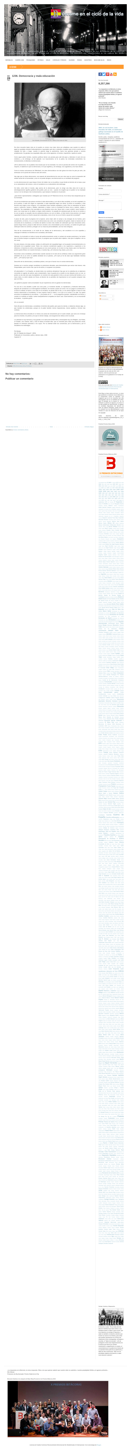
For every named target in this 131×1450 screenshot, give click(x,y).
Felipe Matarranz (102, 757)
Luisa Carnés (109, 988)
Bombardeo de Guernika (117, 614)
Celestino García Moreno (104, 664)
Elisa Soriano (102, 727)
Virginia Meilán (112, 1238)
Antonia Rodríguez (119, 560)
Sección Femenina (109, 1187)
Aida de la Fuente (116, 510)
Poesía (120, 1116)
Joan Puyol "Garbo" (107, 863)
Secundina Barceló (119, 1187)
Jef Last (107, 856)
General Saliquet (120, 802)
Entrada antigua (89, 427)
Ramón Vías (121, 1148)
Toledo (118, 1210)
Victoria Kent (110, 1234)
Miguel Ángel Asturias (104, 1061)
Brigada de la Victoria (113, 621)
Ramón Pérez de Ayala (118, 1144)
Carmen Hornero (115, 648)
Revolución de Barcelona (105, 1160)
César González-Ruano (115, 666)
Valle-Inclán (113, 1222)
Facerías (100, 752)
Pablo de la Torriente (105, 1091)
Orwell (100, 1089)
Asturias (109, 581)
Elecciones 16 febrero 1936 (107, 724)
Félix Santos (110, 761)
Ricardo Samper (103, 1166)
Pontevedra (111, 1118)
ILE (105, 840)
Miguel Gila (101, 1063)
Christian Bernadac (114, 671)
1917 (114, 486)
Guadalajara (102, 815)
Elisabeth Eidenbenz (110, 727)
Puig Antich (113, 1125)
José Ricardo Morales (109, 910)
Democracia (19, 366)
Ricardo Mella (120, 1164)
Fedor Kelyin (114, 756)
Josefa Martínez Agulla (104, 914)
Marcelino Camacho (104, 1013)
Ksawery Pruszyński (116, 953)
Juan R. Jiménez (104, 939)
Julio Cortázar (111, 951)
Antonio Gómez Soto (109, 565)
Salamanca (110, 1180)
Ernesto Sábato (116, 743)
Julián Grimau (113, 947)
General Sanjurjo (103, 803)
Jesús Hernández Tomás (113, 859)
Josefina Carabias (104, 916)
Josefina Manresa (108, 917)
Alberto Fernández (115, 512)
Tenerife (117, 1201)
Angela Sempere (107, 553)
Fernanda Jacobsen (107, 763)
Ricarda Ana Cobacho (109, 1164)
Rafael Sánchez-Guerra (108, 1136)
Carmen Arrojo (120, 641)
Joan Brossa (111, 861)
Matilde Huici (102, 1050)
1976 (119, 498)
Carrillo (113, 653)
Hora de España (111, 831)
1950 (116, 493)
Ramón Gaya (111, 1141)
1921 (122, 486)
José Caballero (102, 882)
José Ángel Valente (116, 877)
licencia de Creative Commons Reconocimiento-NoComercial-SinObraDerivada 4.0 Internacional (111, 386)
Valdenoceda (120, 1218)
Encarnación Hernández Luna (109, 736)
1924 (105, 487)
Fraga (109, 771)
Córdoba (116, 690)
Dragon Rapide (112, 713)
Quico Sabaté (120, 1127)
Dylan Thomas (106, 715)
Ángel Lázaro (117, 546)
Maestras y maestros (110, 990)
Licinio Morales (102, 973)
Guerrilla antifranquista (112, 817)
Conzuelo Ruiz (102, 690)
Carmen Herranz (106, 648)
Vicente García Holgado (113, 1227)
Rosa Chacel (120, 1174)
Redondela (105, 1153)
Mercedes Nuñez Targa (117, 1057)
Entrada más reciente (12, 427)
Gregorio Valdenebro (119, 812)
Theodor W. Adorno (114, 1208)
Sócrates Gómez (120, 1192)
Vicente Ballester (103, 1227)
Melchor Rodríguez (107, 1055)
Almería (115, 526)
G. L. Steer (104, 789)
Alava (122, 510)
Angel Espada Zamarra (118, 544)
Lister (100, 974)
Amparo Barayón (120, 533)
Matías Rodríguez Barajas (118, 1048)
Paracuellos (112, 1094)
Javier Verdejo (115, 854)
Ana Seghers (113, 539)
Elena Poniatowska (112, 726)
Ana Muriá (110, 537)
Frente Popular (111, 786)
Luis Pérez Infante (107, 985)
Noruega (122, 1082)
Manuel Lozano (107, 1003)
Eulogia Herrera (109, 748)
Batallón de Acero (119, 600)
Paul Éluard (117, 1098)
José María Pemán (103, 903)
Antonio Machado (103, 567)
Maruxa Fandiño (108, 1045)
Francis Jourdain (105, 773)
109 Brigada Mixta (103, 482)
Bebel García (120, 602)
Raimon (100, 1137)
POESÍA (79, 60)
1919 (117, 486)
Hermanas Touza (114, 826)
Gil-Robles (101, 807)
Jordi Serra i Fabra (103, 872)
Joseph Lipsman (120, 919)
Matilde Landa (108, 1050)
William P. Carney (114, 1240)
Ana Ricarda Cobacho (104, 539)
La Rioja (111, 956)
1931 (100, 489)
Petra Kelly (108, 1110)
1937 (122, 489)
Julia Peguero (111, 946)
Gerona (122, 805)
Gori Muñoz (104, 810)
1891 (103, 484)
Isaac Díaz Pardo (116, 844)
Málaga (101, 992)
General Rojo (111, 802)
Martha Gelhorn (116, 1040)
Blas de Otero (116, 609)
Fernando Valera (119, 766)
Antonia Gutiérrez (103, 560)
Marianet (116, 1036)
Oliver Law (109, 1086)
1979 (102, 500)
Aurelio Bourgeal (116, 583)
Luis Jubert (118, 983)
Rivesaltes (101, 1167)
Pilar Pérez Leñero (119, 1114)
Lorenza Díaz (120, 974)
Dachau (122, 697)
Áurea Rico (121, 581)
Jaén (122, 849)
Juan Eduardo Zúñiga (109, 928)
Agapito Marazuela (116, 507)
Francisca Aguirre (114, 773)
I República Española (109, 835)
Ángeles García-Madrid (118, 553)
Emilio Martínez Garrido (118, 733)
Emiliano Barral (115, 731)
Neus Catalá (117, 1077)
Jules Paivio (104, 946)
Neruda (105, 1077)
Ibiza (122, 835)
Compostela (101, 681)
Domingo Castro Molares (118, 710)
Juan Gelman (120, 930)
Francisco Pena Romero (108, 782)
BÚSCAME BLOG (99, 60)
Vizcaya (119, 1238)
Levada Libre (107, 967)
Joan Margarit (117, 861)
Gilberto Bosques (107, 807)
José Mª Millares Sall (116, 896)
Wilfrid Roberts (106, 1240)
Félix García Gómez (112, 757)
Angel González (109, 546)
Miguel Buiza (113, 1061)
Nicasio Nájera (105, 1079)
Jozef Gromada (117, 921)
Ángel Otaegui (117, 547)
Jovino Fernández (109, 921)
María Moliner (116, 1029)
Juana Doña (108, 942)
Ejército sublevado (116, 720)
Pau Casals (111, 1098)
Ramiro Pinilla (114, 1137)
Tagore (116, 1199)
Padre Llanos (121, 1093)
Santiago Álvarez (111, 1183)
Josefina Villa (117, 917)
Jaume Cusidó (109, 854)
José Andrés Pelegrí (106, 877)
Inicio (51, 427)
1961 (100, 496)
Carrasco (101, 653)
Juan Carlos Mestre (116, 924)
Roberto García (106, 1169)
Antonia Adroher (112, 558)
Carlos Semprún (116, 639)
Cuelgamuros (102, 697)
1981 (105, 500)
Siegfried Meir (106, 1190)
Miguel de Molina (120, 1061)
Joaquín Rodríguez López (108, 868)
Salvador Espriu (110, 1181)
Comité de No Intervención (109, 680)
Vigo (112, 1236)
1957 (112, 495)
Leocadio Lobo (116, 960)
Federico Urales (106, 756)
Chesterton (117, 669)
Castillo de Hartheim (107, 660)
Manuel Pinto (108, 1006)
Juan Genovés (102, 931)
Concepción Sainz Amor (118, 681)
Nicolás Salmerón (114, 1080)
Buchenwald (111, 623)
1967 (117, 496)
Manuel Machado (115, 1003)
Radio (113, 1128)
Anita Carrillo (120, 554)
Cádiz (100, 627)
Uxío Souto (114, 1218)
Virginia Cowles (105, 1238)
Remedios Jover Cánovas (115, 1153)
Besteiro (112, 607)
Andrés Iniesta (102, 544)
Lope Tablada (110, 974)
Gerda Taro (117, 805)
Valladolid (106, 1222)
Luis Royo (113, 987)
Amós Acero (112, 533)
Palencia (101, 1094)
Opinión (101, 1087)
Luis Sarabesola (120, 987)
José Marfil (121, 900)
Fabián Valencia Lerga (118, 750)
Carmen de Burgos (115, 644)
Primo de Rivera (119, 1121)
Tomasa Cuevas (103, 1213)
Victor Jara (113, 1232)
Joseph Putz (101, 921)
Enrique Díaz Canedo (115, 738)
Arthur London (120, 576)
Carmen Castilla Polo (111, 643)
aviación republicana (118, 586)
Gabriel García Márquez (113, 791)
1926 (111, 487)
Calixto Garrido (105, 627)
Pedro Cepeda (120, 1100)
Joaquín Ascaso (102, 865)
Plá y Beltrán (113, 1116)
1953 (100, 495)
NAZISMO (72, 60)
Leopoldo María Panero (114, 965)
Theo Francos (106, 1208)
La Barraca (106, 954)
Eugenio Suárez (120, 747)
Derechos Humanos (111, 701)
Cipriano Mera (102, 673)
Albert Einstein (106, 512)
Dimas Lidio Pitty (107, 704)
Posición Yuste (102, 1120)
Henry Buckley (102, 824)
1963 (105, 496)
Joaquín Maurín (116, 866)
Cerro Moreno (106, 666)
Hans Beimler (117, 820)
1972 (106, 498)
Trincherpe (108, 1215)
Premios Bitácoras (119, 1120)
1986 (111, 500)
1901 (105, 484)
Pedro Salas (117, 1105)
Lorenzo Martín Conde (104, 976)
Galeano (115, 793)
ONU (122, 1086)
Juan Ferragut (117, 928)
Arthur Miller (101, 577)
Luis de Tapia (118, 981)
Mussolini (108, 1073)
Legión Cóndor (108, 960)
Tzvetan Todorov (115, 1217)
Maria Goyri (105, 1024)
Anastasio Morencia (114, 540)
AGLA (122, 507)
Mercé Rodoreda (107, 1057)
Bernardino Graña (102, 605)
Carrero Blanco (106, 653)
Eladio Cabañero (119, 722)
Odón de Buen (116, 1084)
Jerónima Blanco (115, 856)
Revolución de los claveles (118, 1160)
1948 (109, 493)
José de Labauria (117, 884)
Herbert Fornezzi (110, 824)
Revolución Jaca (103, 1162)
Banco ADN (110, 590)
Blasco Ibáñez (107, 611)
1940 (108, 491)
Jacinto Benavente (108, 849)
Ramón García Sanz (103, 1141)
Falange (105, 752)
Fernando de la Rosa (103, 764)
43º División (111, 502)
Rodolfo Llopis (120, 1169)
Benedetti (109, 604)
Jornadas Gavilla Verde (118, 873)
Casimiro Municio (103, 659)
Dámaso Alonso (105, 699)
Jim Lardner (105, 861)
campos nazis (113, 630)
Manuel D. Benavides (109, 999)
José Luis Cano (104, 895)
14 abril (109, 482)
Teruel (118, 1206)
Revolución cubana (118, 1159)
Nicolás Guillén (105, 1080)
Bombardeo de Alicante (118, 611)
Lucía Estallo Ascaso (115, 978)
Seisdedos (105, 1188)
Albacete (100, 512)
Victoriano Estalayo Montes (105, 1236)
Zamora (122, 1241)
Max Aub (101, 1054)
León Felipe (102, 962)
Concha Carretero (103, 683)
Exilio (100, 750)
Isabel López (116, 845)
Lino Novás (115, 973)
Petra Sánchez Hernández (118, 1110)
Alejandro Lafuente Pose (108, 517)
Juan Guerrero (120, 933)
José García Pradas (106, 889)
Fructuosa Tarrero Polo (107, 787)
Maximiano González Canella (111, 1054)
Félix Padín (104, 761)
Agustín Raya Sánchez (106, 510)
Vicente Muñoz (120, 1229)
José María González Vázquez (106, 902)
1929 (119, 487)
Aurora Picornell (114, 584)
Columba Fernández (103, 678)
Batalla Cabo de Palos (112, 593)
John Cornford (111, 870)
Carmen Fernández (109, 646)
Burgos (105, 625)
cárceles (109, 634)
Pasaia (117, 1094)
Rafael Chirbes (102, 1132)
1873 (117, 482)
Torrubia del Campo (119, 1213)
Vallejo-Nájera (120, 1222)
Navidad (114, 1075)
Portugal (122, 1118)
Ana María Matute (103, 537)
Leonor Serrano (120, 961)
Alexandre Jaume (112, 519)
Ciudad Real (109, 673)
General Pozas (104, 800)
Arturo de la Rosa (116, 577)
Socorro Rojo (112, 1192)
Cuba (114, 695)
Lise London (121, 973)
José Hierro (102, 893)
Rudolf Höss (104, 1180)
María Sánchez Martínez (118, 1031)
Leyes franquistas (113, 969)
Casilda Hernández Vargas (109, 657)
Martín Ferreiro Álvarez (112, 1041)
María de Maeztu (107, 1020)
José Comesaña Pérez (108, 884)
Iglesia (100, 836)
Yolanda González (115, 1241)
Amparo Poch (102, 535)
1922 (100, 487)
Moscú (117, 1071)
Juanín (112, 942)
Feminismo (117, 761)
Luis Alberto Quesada (116, 980)
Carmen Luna (105, 650)
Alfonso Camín (120, 519)
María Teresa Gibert (119, 1033)
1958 (116, 495)
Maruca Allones (105, 1043)
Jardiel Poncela (102, 854)
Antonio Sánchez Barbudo (109, 570)
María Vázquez (115, 1034)
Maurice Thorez (112, 1052)
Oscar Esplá (106, 1089)
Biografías (101, 609)
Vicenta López (109, 1225)
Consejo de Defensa (104, 687)
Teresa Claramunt (109, 1204)
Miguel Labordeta (103, 1064)
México (122, 1059)
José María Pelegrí (119, 902)
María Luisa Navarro (119, 1027)
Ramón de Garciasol (111, 1139)
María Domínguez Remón (109, 1022)
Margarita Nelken (114, 1015)
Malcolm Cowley (107, 992)
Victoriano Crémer (119, 1234)
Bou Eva (104, 621)
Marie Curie (113, 1038)
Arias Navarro (110, 574)
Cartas (117, 653)
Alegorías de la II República (111, 516)
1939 (104, 491)
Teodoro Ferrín (120, 1202)
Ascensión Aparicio (103, 581)
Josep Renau (113, 919)
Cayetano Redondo (111, 662)
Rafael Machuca (111, 1134)
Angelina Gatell (103, 554)
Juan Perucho (120, 937)
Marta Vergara (108, 1040)
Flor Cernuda (121, 768)
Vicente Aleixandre (118, 1225)
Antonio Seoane (120, 570)
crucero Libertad (103, 695)
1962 (102, 496)
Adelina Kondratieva (119, 505)
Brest (107, 621)
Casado (110, 655)
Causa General (102, 662)
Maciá (122, 988)
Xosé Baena (108, 1241)
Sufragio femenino (109, 1199)
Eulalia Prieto (102, 748)
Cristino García (111, 694)
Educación (107, 720)
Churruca (122, 671)
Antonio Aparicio (110, 561)
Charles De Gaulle (107, 669)
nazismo (121, 1075)
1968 (120, 496)
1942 (115, 491)
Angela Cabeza (116, 549)
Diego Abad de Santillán (115, 702)
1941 (111, 491)
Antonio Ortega (104, 569)
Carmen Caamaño (103, 643)
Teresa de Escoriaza (119, 1204)
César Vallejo (110, 667)
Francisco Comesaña (108, 777)
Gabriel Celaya (103, 791)
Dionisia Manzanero (103, 706)
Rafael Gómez (102, 1134)
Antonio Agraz (102, 561)
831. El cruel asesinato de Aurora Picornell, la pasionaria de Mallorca (116, 273)
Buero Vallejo (120, 623)
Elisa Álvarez (120, 726)
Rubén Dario (114, 1178)
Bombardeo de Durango (104, 614)
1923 (102, 487)
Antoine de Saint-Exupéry (105, 556)
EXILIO (48, 60)
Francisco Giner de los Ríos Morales (107, 778)
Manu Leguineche (113, 994)
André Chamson (111, 542)
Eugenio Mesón (111, 747)
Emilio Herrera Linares (107, 733)
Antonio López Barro (119, 565)
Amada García (116, 528)
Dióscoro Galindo (112, 706)
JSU (123, 921)
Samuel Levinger (102, 1183)
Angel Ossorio (109, 547)
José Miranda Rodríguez (104, 907)
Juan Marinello (110, 935)
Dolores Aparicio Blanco (105, 708)
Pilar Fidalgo (121, 1112)
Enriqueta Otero (102, 741)
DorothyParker (120, 711)
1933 (107, 489)
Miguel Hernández (111, 1063)
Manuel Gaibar (113, 1001)
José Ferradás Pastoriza (118, 886)
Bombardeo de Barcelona (117, 613)
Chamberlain (121, 667)
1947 (106, 493)
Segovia (101, 1188)
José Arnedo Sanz (110, 879)
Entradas (103, 296)
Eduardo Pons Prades (113, 718)
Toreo (112, 1213)
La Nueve (119, 955)
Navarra (109, 1075)
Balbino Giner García (115, 588)
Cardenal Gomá (116, 634)
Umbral (122, 1217)
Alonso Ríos (121, 526)
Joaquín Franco (107, 866)
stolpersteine (102, 1197)
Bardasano (107, 591)
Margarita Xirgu (116, 1017)
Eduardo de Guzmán (113, 717)
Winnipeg (121, 1240)
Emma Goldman (112, 734)
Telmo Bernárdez (102, 1201)
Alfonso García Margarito (105, 521)
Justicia (118, 951)
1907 (117, 484)
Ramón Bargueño (102, 1139)
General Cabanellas (119, 796)
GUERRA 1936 (19, 60)
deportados (102, 701)
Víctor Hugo (107, 1232)
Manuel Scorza (108, 1008)
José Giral (114, 889)
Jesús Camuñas (109, 858)
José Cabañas (110, 882)
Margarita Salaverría (107, 1017)
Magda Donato (120, 990)
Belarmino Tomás (102, 604)
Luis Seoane (102, 988)
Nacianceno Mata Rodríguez (117, 1073)
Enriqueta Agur (110, 740)
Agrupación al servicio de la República (107, 509)
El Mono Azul (109, 722)
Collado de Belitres (114, 676)
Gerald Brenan (110, 805)
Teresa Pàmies (102, 1206)
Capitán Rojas (120, 632)
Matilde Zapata (102, 1052)
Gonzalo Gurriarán (115, 809)
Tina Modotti (113, 1210)
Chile (108, 671)
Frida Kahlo (118, 786)
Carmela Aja (105, 641)
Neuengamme (110, 1077)
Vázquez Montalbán (104, 1224)
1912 (103, 486)
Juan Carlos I (106, 924)
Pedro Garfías (113, 1101)
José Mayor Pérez (106, 905)
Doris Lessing (114, 711)
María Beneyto (111, 1019)
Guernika (109, 815)
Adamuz (110, 505)
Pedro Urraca (106, 1107)
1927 (113, 487)
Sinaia (107, 1192)
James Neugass (112, 852)
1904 (111, 484)
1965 (111, 496)
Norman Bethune (115, 1082)
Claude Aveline (102, 674)
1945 (100, 493)
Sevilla (100, 1190)
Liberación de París (112, 971)
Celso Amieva (113, 664)
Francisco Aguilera (106, 775)
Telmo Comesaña (111, 1201)
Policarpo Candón (103, 1118)
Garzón (111, 795)
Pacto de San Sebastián (111, 1093)
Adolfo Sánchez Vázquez (105, 507)
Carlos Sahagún (108, 639)
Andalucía (104, 542)
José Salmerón (117, 910)
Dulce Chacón (120, 713)
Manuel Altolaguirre (107, 996)
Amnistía (106, 533)
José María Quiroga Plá (114, 903)
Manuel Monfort (107, 1004)
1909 (120, 484)
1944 (122, 491)
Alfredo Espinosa (119, 523)
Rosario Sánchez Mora (105, 1178)
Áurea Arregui (115, 581)
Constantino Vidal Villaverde (117, 687)
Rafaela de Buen (119, 1136)
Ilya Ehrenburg (115, 840)
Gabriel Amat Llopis (119, 789)
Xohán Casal (101, 1241)
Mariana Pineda (109, 1036)
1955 (106, 495)
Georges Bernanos (103, 805)
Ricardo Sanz (111, 1166)
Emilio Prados (103, 734)
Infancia (121, 842)
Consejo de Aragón (119, 685)
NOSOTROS (88, 60)
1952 (122, 493)
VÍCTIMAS (40, 60)
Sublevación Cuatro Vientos (112, 1197)
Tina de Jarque (105, 1210)
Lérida (122, 965)
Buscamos (116, 625)
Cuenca (108, 697)
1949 (113, 493)
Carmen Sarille (105, 651)
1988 (114, 500)
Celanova (121, 662)
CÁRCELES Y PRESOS (59, 60)
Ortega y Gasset (119, 1087)
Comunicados (108, 682)
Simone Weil (102, 1192)
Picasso (107, 1112)
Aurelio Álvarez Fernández (105, 583)
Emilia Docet (117, 729)
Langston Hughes (103, 958)
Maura (107, 1052)
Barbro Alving (121, 590)
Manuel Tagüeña (115, 1008)
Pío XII (107, 1116)
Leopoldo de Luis (103, 965)
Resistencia (107, 1157)
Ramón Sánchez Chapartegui (116, 1146)
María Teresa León (105, 1034)
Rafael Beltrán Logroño (118, 1130)
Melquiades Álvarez (119, 1055)
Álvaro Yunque (108, 528)
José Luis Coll (112, 895)
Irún (110, 844)
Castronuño (115, 660)
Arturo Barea (108, 577)
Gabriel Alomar (111, 789)
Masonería (101, 1047)
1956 (109, 495)
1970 (100, 498)
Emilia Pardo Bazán (107, 731)
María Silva (110, 1033)
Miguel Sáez (110, 1064)
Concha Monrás (102, 685)
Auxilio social (101, 586)
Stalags (104, 1195)
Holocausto (102, 831)
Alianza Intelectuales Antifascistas (107, 525)
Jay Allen (121, 854)
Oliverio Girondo (116, 1086)
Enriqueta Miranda (119, 740)
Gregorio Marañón (108, 812)
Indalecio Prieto (113, 842)
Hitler (117, 829)
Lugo (109, 980)
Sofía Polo (101, 1194)
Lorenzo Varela (113, 976)
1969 (122, 496)
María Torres (105, 330)
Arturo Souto (109, 579)
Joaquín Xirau (120, 868)
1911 (100, 486)
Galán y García (107, 793)
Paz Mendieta (112, 1100)
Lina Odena (109, 973)
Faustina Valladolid (103, 754)
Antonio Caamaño (119, 561)
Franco (113, 784)
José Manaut (116, 898)
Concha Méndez (111, 683)
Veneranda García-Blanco (115, 1224)
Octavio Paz (102, 1084)
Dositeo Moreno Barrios (104, 713)
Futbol (100, 789)
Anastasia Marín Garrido (104, 540)
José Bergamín (110, 880)
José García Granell (113, 888)
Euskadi (122, 748)
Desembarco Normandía (104, 702)
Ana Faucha (108, 535)
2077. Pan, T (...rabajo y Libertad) (114, 282)
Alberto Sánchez (105, 514)
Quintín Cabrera (103, 1128)
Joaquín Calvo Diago (113, 865)
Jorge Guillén (111, 872)
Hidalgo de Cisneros (108, 828)
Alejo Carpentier (119, 517)
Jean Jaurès (101, 856)
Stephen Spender (119, 1195)
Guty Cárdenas (105, 820)
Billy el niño (121, 607)
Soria (100, 1195)
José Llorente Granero (110, 893)
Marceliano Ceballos (110, 1011)
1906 (114, 484)
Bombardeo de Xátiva (103, 620)
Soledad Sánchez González (110, 1194)
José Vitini (121, 912)
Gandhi (106, 795)
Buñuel (100, 625)
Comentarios (104, 299)
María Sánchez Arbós (106, 1031)
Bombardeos (112, 620)
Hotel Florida (120, 831)
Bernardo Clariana (111, 605)
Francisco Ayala (115, 775)
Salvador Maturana (119, 1181)
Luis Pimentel (117, 985)
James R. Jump (120, 852)
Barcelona (101, 591)
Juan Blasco (115, 923)
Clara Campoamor (118, 673)
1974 (112, 498)
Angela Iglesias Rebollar (109, 551)
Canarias (101, 632)
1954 (103, 495)
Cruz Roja (110, 695)
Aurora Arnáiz (107, 584)
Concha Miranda (120, 683)
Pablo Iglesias (116, 1091)
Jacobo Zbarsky (117, 849)
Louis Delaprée (106, 978)
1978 (100, 500)
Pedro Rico (110, 1105)
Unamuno (101, 1218)
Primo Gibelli (102, 1123)
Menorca (100, 1057)
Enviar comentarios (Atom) (20, 430)
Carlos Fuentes (112, 636)
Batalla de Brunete (110, 595)
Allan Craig (105, 526)
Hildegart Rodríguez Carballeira (107, 829)
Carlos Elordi (105, 636)
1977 (122, 498)
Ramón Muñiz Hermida (107, 1144)
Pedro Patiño (117, 1103)
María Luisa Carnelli (108, 1027)
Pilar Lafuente (111, 1114)
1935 (114, 489)
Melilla (113, 1055)
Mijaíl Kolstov (111, 1066)
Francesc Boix (115, 771)
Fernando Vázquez (103, 768)
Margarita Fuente (105, 1015)
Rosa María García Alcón (105, 1176)
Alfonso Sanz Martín (118, 521)
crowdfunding (120, 694)
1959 (119, 495)
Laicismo (121, 956)
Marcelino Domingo (114, 1013)
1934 (110, 489)
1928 (116, 487)
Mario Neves (102, 1040)
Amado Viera (106, 532)
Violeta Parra (117, 1236)
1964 (108, 496)
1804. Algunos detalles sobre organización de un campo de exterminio (116, 263)
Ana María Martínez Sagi (118, 535)
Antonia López (110, 560)
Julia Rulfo (101, 947)
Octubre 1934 (108, 1084)
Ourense (111, 1089)
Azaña (103, 588)
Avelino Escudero (109, 586)
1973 (109, 498)
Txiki (109, 1217)
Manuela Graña (102, 1011)
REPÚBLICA (9, 60)
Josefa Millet (112, 914)
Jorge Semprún (102, 873)
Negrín (100, 1077)
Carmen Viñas (120, 651)
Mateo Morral (117, 1047)
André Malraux (120, 542)
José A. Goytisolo (104, 875)
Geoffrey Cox (120, 803)
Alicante (119, 525)
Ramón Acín (120, 1137)
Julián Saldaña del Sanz (104, 949)
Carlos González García (111, 637)
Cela (118, 662)
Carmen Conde (106, 644)
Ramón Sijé (101, 1148)
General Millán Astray (113, 798)
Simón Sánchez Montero (117, 1190)
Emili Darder (111, 729)
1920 (120, 486)
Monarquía (109, 1070)
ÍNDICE (109, 60)
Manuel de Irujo (120, 999)
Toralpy (108, 1213)
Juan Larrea (102, 935)
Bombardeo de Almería (104, 613)
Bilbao (115, 607)
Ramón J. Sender (108, 1143)
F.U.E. (110, 750)
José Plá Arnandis (116, 909)
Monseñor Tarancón (119, 1070)
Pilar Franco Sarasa (103, 1114)
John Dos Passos (119, 870)
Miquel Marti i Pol (111, 1068)
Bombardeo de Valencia (118, 618)
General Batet (109, 796)
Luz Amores (117, 988)
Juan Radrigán (112, 939)
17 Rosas (114, 482)
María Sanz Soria (103, 1033)
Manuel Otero (102, 1006)
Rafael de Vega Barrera (118, 1132)
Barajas (115, 590)
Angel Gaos (101, 546)
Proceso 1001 (115, 1123)
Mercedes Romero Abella (113, 1059)
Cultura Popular (115, 697)
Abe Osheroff (111, 503)
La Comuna (112, 954)
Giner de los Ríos (116, 807)
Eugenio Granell (102, 747)
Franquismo (102, 786)
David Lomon (113, 699)
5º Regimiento (118, 502)
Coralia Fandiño (110, 690)
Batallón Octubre (112, 602)
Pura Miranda (120, 1125)
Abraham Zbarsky (103, 505)
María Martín (102, 1029)
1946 (103, 493)
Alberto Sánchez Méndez (114, 514)
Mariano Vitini (107, 1038)
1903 (108, 484)
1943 (119, 491)
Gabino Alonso (106, 327)
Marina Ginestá (120, 1038)
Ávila (100, 588)
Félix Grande (105, 759)
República (113, 1155)
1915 (111, 486)
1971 (103, 498)
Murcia (103, 1073)
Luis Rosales (107, 987)
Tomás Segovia (106, 1211)
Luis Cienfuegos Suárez (109, 981)
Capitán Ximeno (102, 634)
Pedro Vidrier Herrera (115, 1107)
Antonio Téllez (102, 572)
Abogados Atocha (119, 503)
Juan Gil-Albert (109, 931)
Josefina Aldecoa (119, 914)
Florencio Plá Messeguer (117, 770)
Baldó (106, 590)
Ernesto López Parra (107, 743)
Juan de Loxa (115, 926)
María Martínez (108, 1029)
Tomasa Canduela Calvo (118, 1211)
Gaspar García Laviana (118, 795)
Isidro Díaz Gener (108, 847)
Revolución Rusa (113, 1162)
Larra (118, 958)
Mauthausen (120, 1052)
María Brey (117, 1019)
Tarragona (121, 1199)
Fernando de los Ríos (113, 764)
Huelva (100, 833)
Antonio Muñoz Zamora (114, 567)
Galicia (121, 793)
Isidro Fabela (117, 847)
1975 (116, 498)
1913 (106, 486)
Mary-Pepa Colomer (119, 1045)
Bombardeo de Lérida (118, 616)
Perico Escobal (102, 1110)
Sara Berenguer (120, 1183)
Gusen (118, 819)
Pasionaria (112, 1096)
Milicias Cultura (119, 1066)
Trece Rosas (102, 1215)
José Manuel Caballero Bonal (111, 900)
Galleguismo (102, 795)
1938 (14, 366)
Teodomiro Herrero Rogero (109, 1202)
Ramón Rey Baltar (103, 1146)
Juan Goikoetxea (117, 931)
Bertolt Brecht (105, 607)
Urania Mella (108, 1218)
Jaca (103, 849)
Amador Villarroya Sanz (114, 532)
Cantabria (106, 632)
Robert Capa (107, 1167)
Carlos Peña (101, 639)
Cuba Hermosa (120, 695)
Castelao (110, 659)
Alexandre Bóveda (103, 519)
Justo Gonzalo (106, 953)
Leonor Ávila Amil (111, 961)
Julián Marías (120, 947)
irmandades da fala (104, 844)
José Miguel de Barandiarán (117, 905)
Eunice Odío (116, 748)
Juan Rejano (108, 940)
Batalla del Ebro (116, 598)
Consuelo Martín (109, 688)
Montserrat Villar (111, 1071)
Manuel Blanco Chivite (108, 997)
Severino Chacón (113, 1188)
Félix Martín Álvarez (113, 759)
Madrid (101, 990)
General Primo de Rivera (113, 800)
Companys (121, 680)
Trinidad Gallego (115, 1215)
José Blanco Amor (119, 880)
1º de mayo (119, 500)
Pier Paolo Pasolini (113, 1112)
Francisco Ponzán (107, 784)
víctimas (121, 1231)
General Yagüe (112, 803)
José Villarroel (115, 912)
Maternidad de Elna (106, 1048)
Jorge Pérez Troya (119, 872)
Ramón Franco (120, 1139)
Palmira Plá (106, 1094)
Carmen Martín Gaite (114, 650)
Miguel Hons (121, 1063)
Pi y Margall (101, 1112)
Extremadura (106, 750)
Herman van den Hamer (104, 826)
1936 (118, 489)
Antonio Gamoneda (103, 563)
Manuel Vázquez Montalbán (117, 1010)
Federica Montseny (113, 754)
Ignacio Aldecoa (108, 836)
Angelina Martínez (112, 554)
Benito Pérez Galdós (118, 604)
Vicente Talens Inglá (113, 1231)
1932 (104, 489)
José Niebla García (107, 909)
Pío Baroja (29, 366)
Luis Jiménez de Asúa (111, 983)
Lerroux (100, 967)
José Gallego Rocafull (103, 888)
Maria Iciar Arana (113, 1024)
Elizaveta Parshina (119, 727)
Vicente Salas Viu (103, 1231)
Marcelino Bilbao (120, 1011)
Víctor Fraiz (101, 1232)
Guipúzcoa (106, 819)
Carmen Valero (112, 651)
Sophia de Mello (120, 1194)
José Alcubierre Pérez (115, 875)
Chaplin (100, 669)
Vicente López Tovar (109, 1229)
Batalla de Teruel (107, 598)
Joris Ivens (109, 873)
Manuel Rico (101, 1008)
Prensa (101, 1122)
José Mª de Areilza (106, 896)
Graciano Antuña (111, 810)
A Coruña (105, 504)
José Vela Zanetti (107, 912)
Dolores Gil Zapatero (107, 710)
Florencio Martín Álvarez (105, 770)
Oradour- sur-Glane (108, 1087)
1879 (120, 482)
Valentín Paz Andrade (109, 1220)
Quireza (109, 1128)
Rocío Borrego (113, 1169)
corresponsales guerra (111, 692)
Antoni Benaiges (115, 556)
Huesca (105, 833)
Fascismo (121, 752)
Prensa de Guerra (109, 1122)
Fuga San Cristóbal (118, 787)
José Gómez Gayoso (108, 891)
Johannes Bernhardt (103, 870)
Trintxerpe (121, 1215)
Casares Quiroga (116, 655)
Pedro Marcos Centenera (108, 1103)
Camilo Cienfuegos (119, 627)
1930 (122, 487)
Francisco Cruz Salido (118, 777)
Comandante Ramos (112, 678)
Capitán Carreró (113, 632)
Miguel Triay (117, 1064)
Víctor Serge (104, 1234)
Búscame (109, 625)
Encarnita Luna (106, 738)
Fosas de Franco (103, 771)
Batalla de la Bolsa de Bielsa (111, 597)
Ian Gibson (118, 835)
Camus (122, 630)
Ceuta (116, 667)
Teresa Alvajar (102, 1204)
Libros (24, 366)
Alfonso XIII (110, 523)
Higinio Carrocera (119, 828)
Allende (110, 526)
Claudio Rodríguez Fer (113, 674)
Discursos (120, 706)
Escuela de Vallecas (108, 745)
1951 (119, 493)
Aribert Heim (116, 574)
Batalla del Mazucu (109, 600)
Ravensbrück (112, 1152)
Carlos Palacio (120, 637)
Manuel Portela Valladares (118, 1006)
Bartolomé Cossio (115, 591)
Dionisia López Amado (118, 704)
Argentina (103, 574)
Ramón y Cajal (103, 1150)
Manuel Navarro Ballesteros (117, 1004)
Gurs (114, 819)
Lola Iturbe (104, 974)
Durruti (100, 715)
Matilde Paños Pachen (118, 1050)
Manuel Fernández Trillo (104, 1001)
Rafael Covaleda (109, 1132)
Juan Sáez (116, 940)
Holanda (122, 829)
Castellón (116, 659)
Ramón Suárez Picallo (111, 1148)
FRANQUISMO (30, 60)
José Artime (118, 879)
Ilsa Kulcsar (109, 840)
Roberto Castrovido (115, 1167)
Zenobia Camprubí (108, 1243)
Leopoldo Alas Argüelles (117, 963)
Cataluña (121, 660)
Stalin (107, 1195)
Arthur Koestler (113, 576)
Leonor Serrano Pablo (104, 963)
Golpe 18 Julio (107, 809)
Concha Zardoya (110, 685)
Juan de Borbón (107, 926)
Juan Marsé (117, 935)
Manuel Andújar (116, 996)
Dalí (99, 699)
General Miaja (103, 798)
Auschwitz (121, 584)
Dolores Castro (115, 708)
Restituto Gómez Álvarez (117, 1157)
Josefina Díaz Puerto (114, 916)
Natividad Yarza (102, 1075)
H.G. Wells (111, 820)
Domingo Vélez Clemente (104, 711)
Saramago (101, 1185)
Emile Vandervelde (103, 729)
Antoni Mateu (104, 558)
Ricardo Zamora (120, 1166)
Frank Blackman (120, 784)
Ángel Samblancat (107, 549)
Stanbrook (111, 1195)
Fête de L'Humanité (112, 768)
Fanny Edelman (113, 752)
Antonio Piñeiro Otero (114, 569)
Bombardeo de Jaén (104, 616)
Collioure (122, 676)
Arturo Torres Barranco (118, 579)
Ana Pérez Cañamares (118, 537)
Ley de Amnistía (116, 967)
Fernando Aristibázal (118, 763)
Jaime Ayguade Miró (103, 851)
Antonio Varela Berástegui (112, 572)
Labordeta (116, 956)
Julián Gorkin (106, 947)
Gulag (111, 819)
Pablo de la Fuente (119, 1089)
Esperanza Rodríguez (119, 745)
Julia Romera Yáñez (119, 946)
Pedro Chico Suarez (103, 1101)
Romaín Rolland (110, 1171)
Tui (107, 1217)
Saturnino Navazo (111, 1185)
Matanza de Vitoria (108, 1047)
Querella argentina (111, 1127)
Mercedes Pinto (102, 1059)
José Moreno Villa (116, 907)
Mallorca (113, 992)
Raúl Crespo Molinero (114, 1150)
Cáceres (121, 625)
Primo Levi (108, 1123)
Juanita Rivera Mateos (104, 944)
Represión (105, 1155)
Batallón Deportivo (103, 602)
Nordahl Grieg (107, 1082)
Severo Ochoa (120, 1188)
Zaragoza (101, 1243)
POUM (106, 1120)
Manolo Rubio (106, 994)
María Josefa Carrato (115, 1026)
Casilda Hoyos (120, 657)
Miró (118, 1068)
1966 (114, 497)
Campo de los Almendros (108, 628)
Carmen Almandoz (112, 641)
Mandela (117, 992)
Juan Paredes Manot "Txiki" (110, 937)
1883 (122, 482)
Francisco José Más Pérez (107, 780)
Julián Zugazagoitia (116, 949)
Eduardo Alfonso (115, 715)
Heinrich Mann (106, 822)
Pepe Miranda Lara (112, 1108)
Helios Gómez (113, 822)
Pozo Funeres (112, 1120)
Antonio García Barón (114, 563)
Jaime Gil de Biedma (114, 851)
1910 (122, 484)
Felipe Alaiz (120, 756)
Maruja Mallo (112, 1043)
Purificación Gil (102, 1127)
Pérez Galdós (120, 1108)
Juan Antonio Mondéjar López (105, 923)
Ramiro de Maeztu (106, 1137)
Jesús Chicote (117, 858)
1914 (109, 486)
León (122, 960)
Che (113, 669)
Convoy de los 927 (119, 688)
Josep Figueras (105, 919)
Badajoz (108, 588)
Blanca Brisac (108, 609)
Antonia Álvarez (120, 558)
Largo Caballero (112, 958)
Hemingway (120, 822)
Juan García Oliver (111, 930)
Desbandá (121, 701)
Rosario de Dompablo (118, 1176)
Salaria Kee (116, 1180)
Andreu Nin (108, 544)
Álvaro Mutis (101, 528)
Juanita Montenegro (119, 942)
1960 (122, 495)
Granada (117, 810)
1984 (108, 500)
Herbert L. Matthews (119, 824)
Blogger (99, 1445)
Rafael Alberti (109, 1130)
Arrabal (107, 576)
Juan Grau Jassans (112, 933)
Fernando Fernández (110, 766)
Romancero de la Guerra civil (110, 1173)
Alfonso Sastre (102, 523)
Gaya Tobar (102, 796)
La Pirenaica (105, 956)
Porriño (117, 1118)
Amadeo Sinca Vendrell (112, 530)
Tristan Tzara (102, 1217)
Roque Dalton (113, 1174)
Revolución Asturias (105, 1159)
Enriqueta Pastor (111, 741)
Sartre (105, 1185)
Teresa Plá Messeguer (111, 1206)
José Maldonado (108, 898)
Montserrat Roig (102, 1071)
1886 (100, 484)
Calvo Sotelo (112, 627)
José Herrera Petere (118, 891)
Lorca (115, 975)
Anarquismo (120, 539)
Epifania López (120, 741)
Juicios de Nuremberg (115, 944)
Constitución (102, 688)
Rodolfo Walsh (102, 1171)
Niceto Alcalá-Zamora (114, 1079)
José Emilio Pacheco (106, 886)
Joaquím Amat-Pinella (118, 863)
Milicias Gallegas (102, 1068)
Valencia (101, 1220)
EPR (100, 743)
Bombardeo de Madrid (105, 618)
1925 (108, 487)
